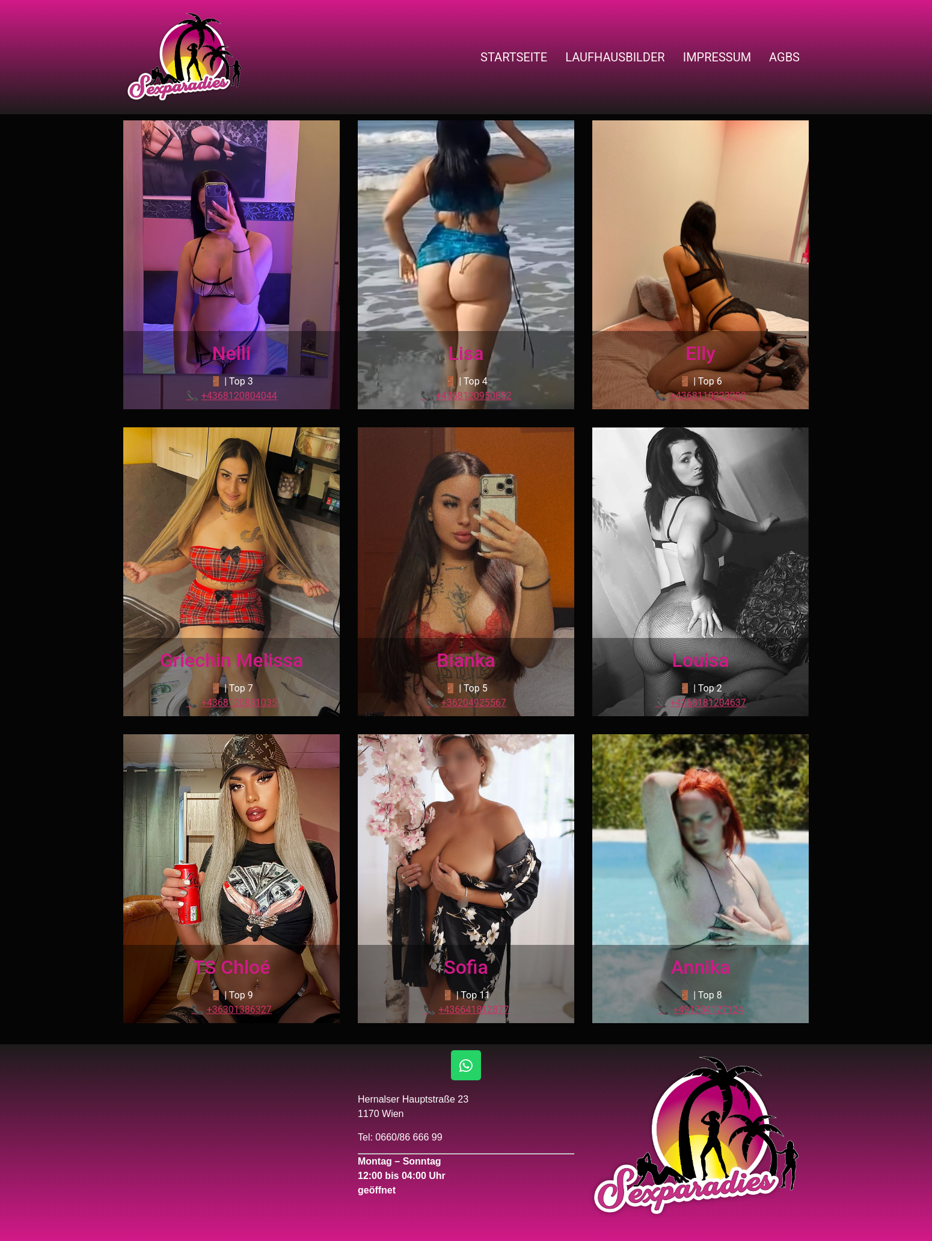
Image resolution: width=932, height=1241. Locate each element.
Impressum (717, 57)
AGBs (784, 57)
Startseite (513, 57)
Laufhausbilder (615, 57)
